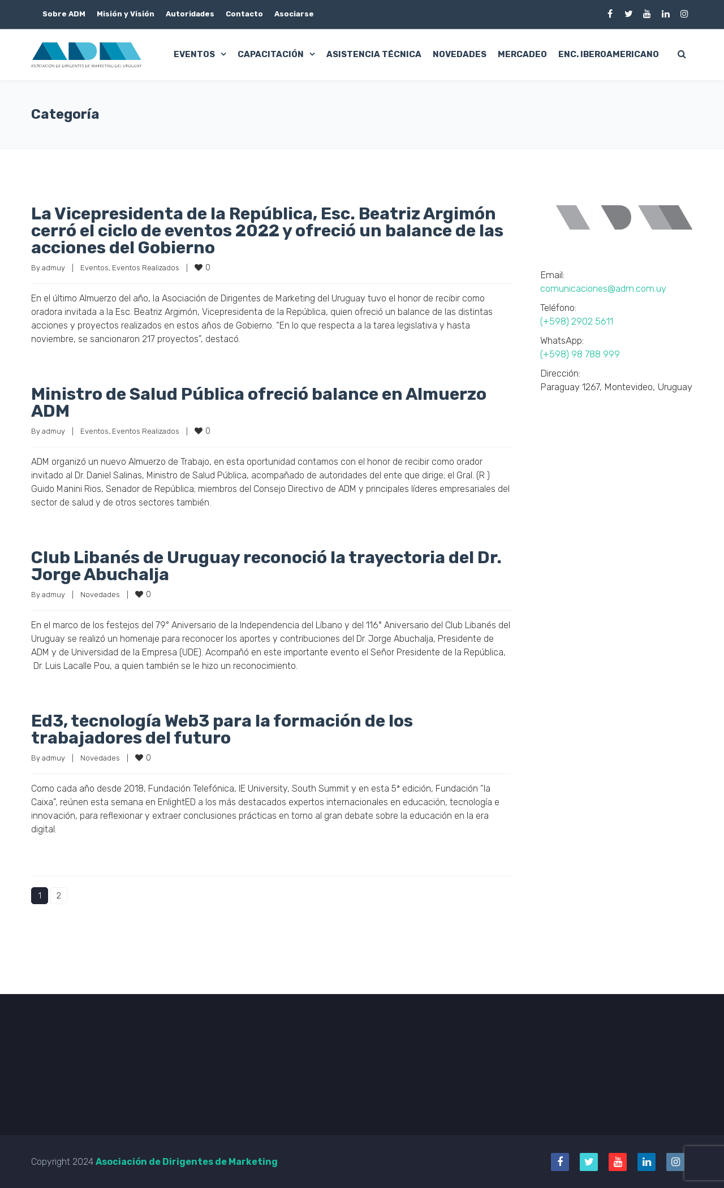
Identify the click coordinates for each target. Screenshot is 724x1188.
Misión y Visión (125, 14)
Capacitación (271, 54)
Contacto (244, 14)
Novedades (459, 54)
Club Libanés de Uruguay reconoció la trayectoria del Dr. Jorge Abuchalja (266, 566)
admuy (53, 267)
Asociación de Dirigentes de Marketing (187, 1161)
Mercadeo (522, 54)
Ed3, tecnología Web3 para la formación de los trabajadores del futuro (222, 729)
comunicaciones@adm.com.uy (603, 288)
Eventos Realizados (145, 267)
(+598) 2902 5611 (576, 321)
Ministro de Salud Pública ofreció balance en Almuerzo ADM (258, 402)
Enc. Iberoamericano (608, 54)
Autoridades (190, 14)
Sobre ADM (63, 14)
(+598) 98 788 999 (580, 354)
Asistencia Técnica (373, 54)
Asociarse (294, 14)
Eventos (194, 54)
